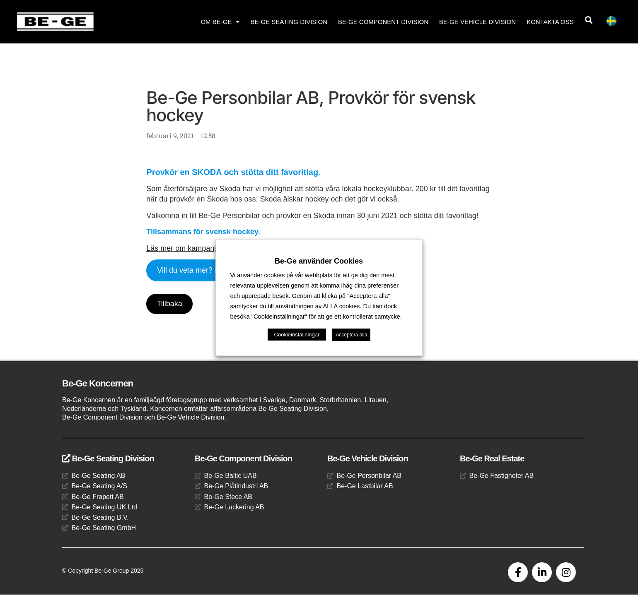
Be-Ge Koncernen (97, 384)
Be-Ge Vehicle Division (477, 21)
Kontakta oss (550, 21)
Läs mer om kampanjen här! (192, 248)
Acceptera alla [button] (351, 335)
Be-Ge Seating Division (288, 21)
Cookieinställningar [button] (297, 334)
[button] (588, 20)
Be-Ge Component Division (383, 21)
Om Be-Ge (220, 21)
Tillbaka (169, 304)
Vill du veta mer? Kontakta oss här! (215, 270)
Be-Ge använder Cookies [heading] (319, 261)
